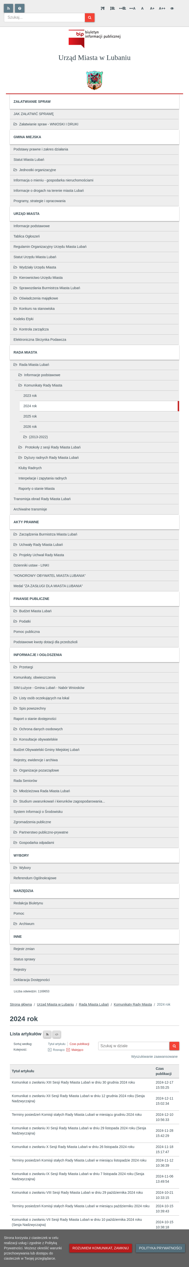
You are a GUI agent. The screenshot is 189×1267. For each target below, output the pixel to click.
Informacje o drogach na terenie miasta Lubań (49, 191)
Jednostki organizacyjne (35, 170)
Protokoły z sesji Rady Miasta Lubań (49, 447)
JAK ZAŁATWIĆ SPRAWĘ (34, 114)
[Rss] (8, 8)
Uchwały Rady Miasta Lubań (38, 545)
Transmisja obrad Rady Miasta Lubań (42, 499)
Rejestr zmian (24, 949)
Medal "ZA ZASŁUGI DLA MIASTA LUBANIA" (48, 586)
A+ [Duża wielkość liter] (152, 8)
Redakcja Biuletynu (28, 903)
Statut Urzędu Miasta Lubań (35, 257)
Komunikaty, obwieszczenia (35, 677)
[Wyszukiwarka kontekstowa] (134, 1046)
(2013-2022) (35, 437)
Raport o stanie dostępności (35, 719)
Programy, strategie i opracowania (39, 201)
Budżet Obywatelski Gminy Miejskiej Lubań (46, 750)
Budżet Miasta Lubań (33, 611)
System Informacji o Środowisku (38, 812)
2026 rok (30, 427)
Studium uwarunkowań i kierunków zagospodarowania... (59, 801)
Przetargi (23, 667)
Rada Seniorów (25, 781)
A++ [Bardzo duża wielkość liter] (162, 8)
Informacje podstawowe (32, 226)
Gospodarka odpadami (34, 843)
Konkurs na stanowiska (34, 309)
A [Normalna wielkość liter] (142, 8)
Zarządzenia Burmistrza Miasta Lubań (45, 534)
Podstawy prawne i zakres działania (41, 149)
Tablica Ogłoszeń (27, 236)
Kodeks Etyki (23, 319)
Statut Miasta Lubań (29, 160)
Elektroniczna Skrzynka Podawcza (40, 340)
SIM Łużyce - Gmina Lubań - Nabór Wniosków (49, 688)
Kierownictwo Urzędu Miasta (38, 278)
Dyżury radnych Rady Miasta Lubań (48, 458)
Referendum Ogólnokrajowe (35, 878)
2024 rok (30, 406)
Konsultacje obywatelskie (36, 739)
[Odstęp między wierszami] (112, 8)
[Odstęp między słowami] (122, 8)
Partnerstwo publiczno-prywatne (41, 832)
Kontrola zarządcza (31, 329)
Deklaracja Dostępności (32, 980)
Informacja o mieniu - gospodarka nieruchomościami (53, 180)
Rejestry (20, 969)
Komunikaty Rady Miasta (40, 385)
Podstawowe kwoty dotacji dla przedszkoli (46, 642)
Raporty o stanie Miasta (36, 489)
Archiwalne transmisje (30, 509)
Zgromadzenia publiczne (32, 822)
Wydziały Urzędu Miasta (35, 267)
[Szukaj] (89, 17)
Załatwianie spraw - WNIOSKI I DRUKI (46, 124)
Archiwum (24, 924)
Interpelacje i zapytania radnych (42, 478)
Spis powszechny (30, 708)
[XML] (57, 1034)
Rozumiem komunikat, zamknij (101, 1248)
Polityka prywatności (160, 1248)
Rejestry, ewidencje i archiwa (36, 760)
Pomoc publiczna (27, 632)
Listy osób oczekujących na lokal (41, 698)
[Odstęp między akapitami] (103, 8)
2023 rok (30, 396)
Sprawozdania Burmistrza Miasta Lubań (47, 288)
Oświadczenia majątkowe (36, 298)
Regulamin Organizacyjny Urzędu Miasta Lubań (50, 247)
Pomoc (19, 913)
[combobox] (44, 17)
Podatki (22, 621)
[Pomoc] (19, 8)
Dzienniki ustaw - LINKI (31, 565)
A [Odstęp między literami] (132, 8)
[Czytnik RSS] (47, 1034)
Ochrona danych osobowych (38, 729)
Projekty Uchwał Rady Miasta (39, 555)
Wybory (22, 868)
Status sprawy (24, 959)
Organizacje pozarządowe (36, 770)
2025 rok (30, 416)
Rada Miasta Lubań (31, 365)
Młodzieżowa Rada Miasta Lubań (42, 791)
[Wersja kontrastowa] (172, 8)
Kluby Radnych (30, 468)
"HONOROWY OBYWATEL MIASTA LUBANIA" (50, 576)
